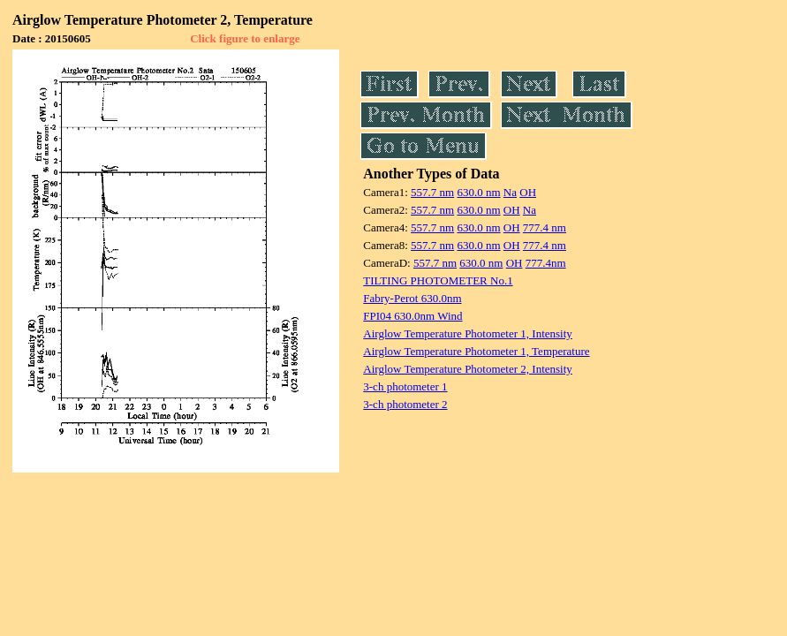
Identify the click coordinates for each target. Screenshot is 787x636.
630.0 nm (478, 192)
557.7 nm (432, 192)
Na (510, 192)
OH (527, 192)
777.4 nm (544, 227)
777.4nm (546, 262)
